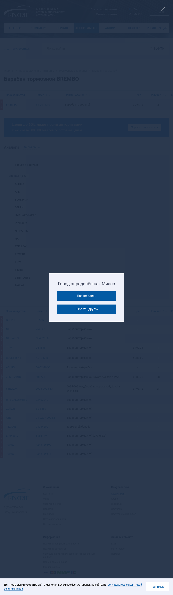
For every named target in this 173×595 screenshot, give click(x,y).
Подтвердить (86, 296)
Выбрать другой (86, 309)
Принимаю (157, 586)
